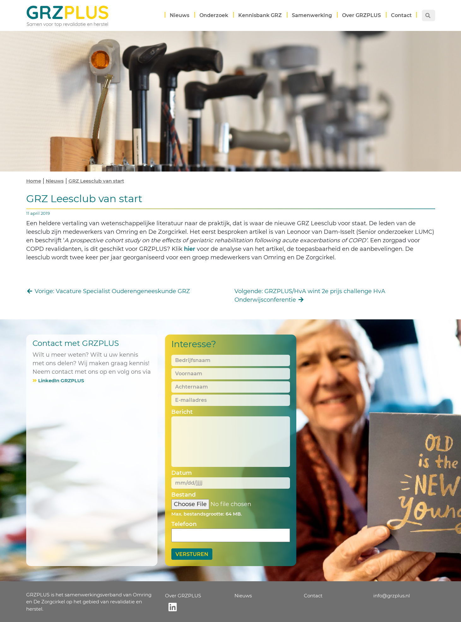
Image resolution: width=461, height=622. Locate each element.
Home (33, 181)
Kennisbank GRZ (260, 15)
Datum (181, 472)
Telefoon (184, 524)
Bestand (183, 494)
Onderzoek (213, 15)
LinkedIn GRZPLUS (61, 380)
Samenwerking (312, 15)
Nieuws (179, 15)
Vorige (108, 291)
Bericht (182, 411)
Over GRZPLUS (361, 15)
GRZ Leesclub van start (96, 181)
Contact (401, 15)
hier (188, 248)
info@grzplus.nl (391, 596)
